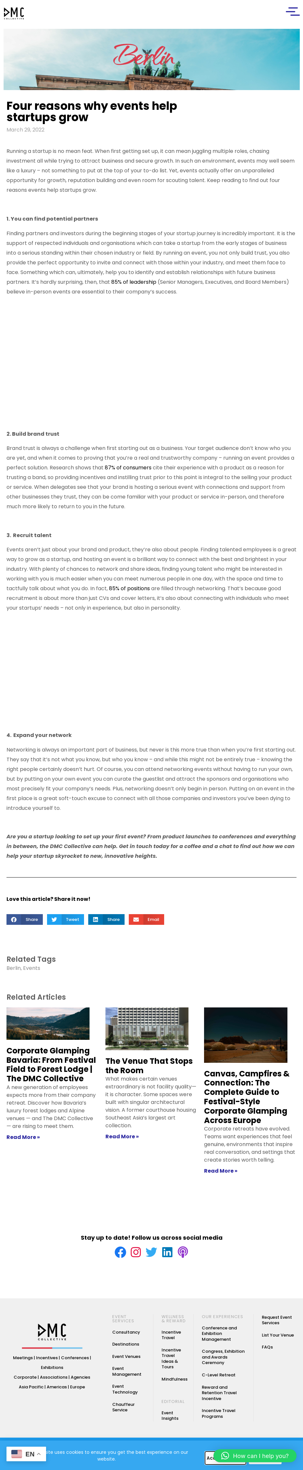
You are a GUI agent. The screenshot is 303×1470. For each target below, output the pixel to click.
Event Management (126, 1374)
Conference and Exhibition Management (219, 1336)
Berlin (13, 968)
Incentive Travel (171, 1337)
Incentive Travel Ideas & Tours (171, 1360)
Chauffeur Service (123, 1410)
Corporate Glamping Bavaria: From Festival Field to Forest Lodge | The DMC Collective (51, 1064)
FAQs (267, 1350)
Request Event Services (277, 1322)
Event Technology (125, 1392)
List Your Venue (278, 1337)
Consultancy (126, 1334)
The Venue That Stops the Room (149, 1066)
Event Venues (126, 1359)
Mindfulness (175, 1381)
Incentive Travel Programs (219, 1416)
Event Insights (170, 1418)
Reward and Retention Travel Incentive (219, 1395)
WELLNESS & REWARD (174, 1321)
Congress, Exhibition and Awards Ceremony (223, 1359)
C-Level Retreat (219, 1377)
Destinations (125, 1346)
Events (31, 968)
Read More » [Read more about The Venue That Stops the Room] (122, 1136)
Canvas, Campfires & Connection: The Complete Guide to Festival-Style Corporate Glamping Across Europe (247, 1097)
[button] (24, 919)
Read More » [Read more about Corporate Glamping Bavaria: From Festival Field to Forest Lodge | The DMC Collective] (23, 1137)
